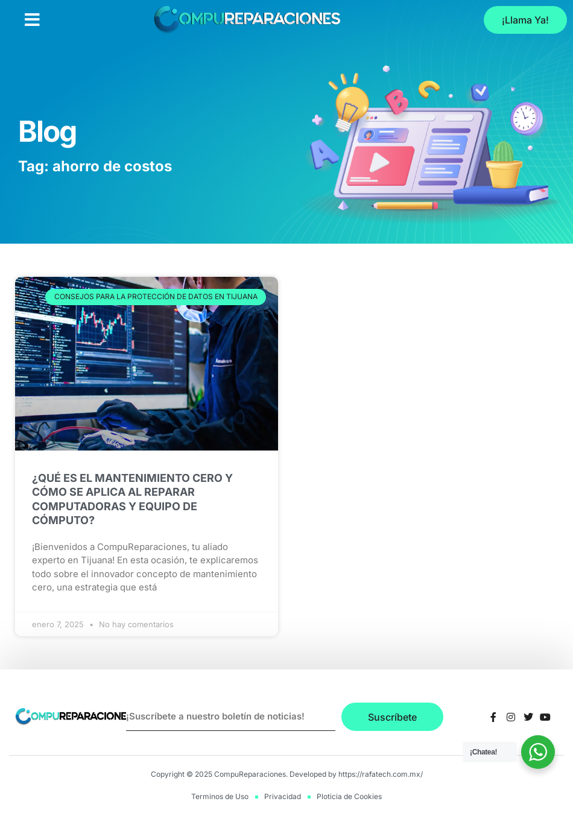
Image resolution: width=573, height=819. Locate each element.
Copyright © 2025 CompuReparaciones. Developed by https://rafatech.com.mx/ (287, 774)
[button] (32, 20)
